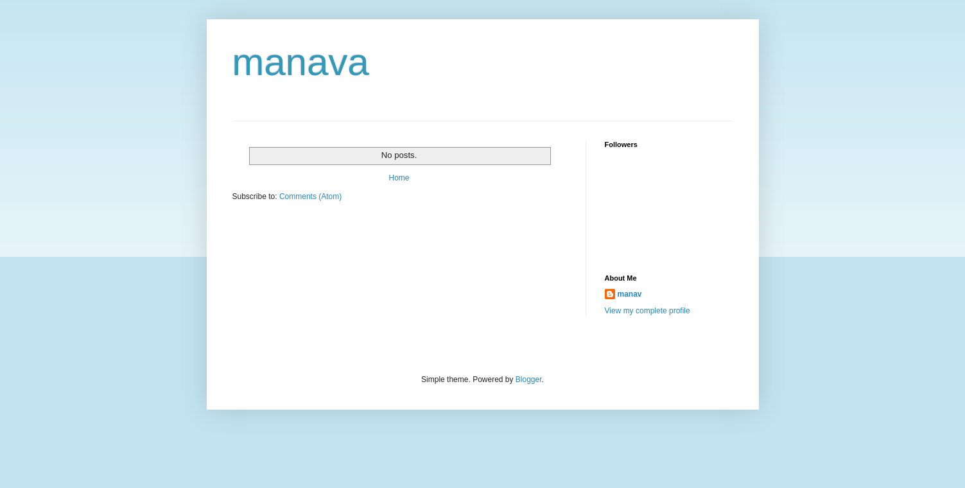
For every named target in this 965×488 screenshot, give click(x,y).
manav (630, 294)
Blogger (529, 379)
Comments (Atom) (310, 196)
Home (398, 177)
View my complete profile (647, 310)
